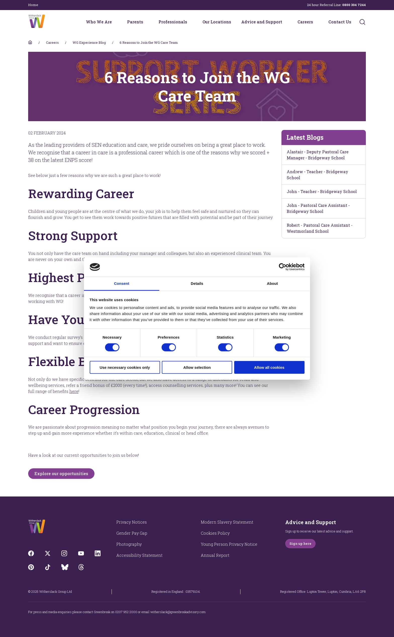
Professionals (173, 21)
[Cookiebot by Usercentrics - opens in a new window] (283, 267)
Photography (129, 544)
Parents (135, 21)
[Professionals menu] (190, 22)
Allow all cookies (269, 367)
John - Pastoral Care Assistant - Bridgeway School (318, 208)
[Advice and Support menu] (285, 22)
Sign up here (300, 543)
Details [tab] (197, 283)
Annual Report (215, 555)
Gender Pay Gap (131, 533)
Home (33, 5)
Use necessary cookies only (125, 367)
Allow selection (197, 367)
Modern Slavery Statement (227, 522)
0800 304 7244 (354, 5)
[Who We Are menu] (115, 22)
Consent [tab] (121, 283)
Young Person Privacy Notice (229, 544)
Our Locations (217, 21)
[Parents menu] (146, 22)
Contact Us (339, 21)
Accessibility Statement (139, 555)
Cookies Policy (215, 533)
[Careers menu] (316, 22)
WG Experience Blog (89, 42)
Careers (305, 21)
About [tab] (272, 283)
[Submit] (362, 21)
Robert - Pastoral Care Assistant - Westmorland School (320, 228)
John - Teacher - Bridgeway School (322, 191)
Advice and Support (261, 21)
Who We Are (99, 21)
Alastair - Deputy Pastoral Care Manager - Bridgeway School (318, 154)
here (73, 391)
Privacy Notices (131, 522)
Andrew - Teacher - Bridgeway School (317, 174)
